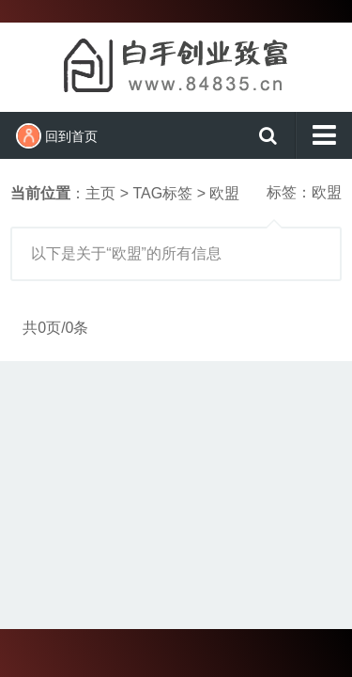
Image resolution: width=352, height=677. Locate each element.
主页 (100, 193)
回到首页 (57, 136)
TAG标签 (162, 193)
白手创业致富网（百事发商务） (176, 65)
